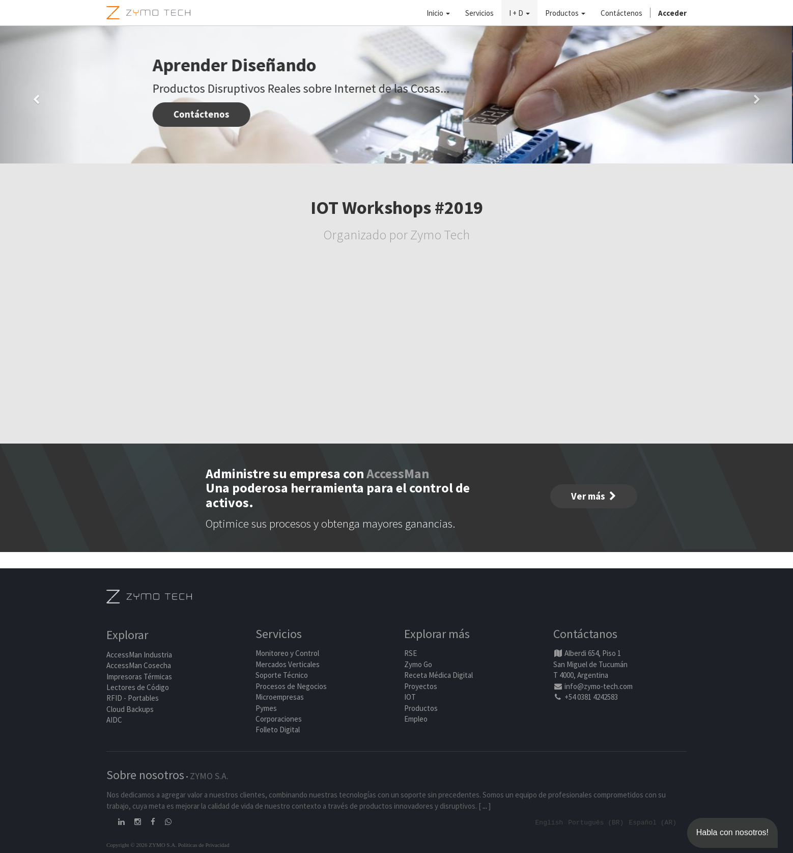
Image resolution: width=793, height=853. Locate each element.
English (549, 822)
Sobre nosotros (145, 775)
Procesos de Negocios (291, 686)
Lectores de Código (137, 687)
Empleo (416, 719)
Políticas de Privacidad (204, 844)
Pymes (266, 708)
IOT (410, 697)
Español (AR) (652, 822)
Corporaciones (279, 719)
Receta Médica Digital (438, 675)
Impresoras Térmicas (139, 676)
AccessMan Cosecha (138, 665)
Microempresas (280, 697)
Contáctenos (203, 114)
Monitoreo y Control (287, 653)
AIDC (114, 720)
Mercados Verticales (288, 664)
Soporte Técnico (282, 675)
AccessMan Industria (139, 654)
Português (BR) (596, 822)
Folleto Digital (278, 729)
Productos (421, 708)
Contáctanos (585, 634)
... (485, 806)
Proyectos (420, 686)
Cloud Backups (130, 709)
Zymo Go (418, 664)
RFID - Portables (132, 698)
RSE (410, 653)
